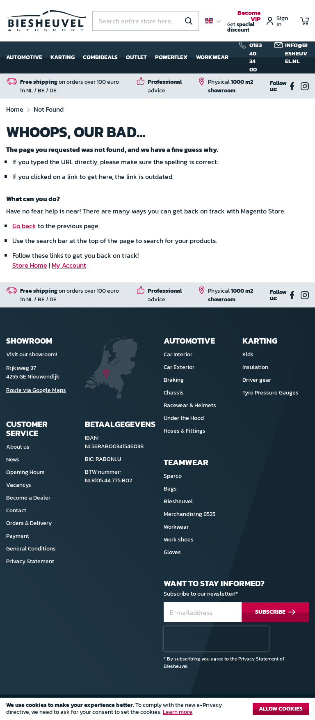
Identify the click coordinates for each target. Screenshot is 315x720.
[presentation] (216, 638)
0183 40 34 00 (255, 57)
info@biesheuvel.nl (296, 53)
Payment (17, 536)
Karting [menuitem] (62, 57)
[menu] (117, 57)
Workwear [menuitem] (212, 57)
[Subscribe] (275, 612)
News (12, 459)
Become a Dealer (28, 497)
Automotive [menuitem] (24, 57)
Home (15, 109)
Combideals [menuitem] (100, 57)
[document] (157, 711)
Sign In (282, 21)
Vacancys (18, 485)
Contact (16, 510)
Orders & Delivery (29, 523)
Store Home (29, 265)
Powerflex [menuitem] (171, 57)
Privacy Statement (30, 561)
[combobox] (145, 21)
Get (243, 21)
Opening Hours (25, 472)
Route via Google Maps (36, 390)
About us (18, 447)
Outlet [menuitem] (136, 57)
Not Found (49, 109)
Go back (24, 226)
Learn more (177, 712)
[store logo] (46, 20)
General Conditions (31, 548)
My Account (69, 265)
